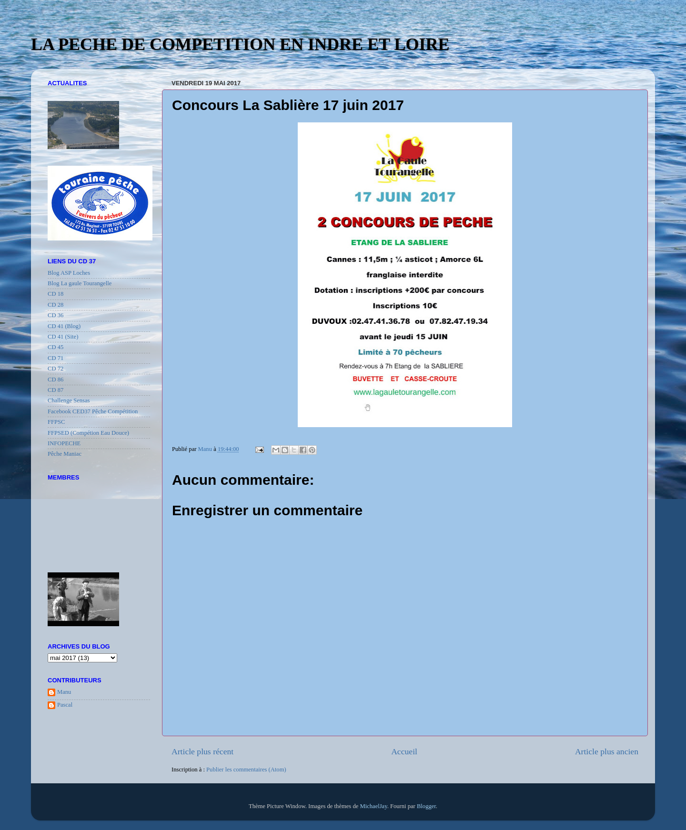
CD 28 (55, 304)
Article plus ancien (606, 751)
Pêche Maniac (64, 453)
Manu (64, 692)
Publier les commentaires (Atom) (246, 769)
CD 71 (55, 358)
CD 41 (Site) (63, 336)
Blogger (426, 806)
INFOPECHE (64, 443)
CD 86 (55, 379)
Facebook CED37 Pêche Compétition (93, 411)
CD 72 (55, 368)
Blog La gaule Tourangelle (79, 283)
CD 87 (55, 390)
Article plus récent (202, 751)
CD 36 (55, 315)
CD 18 (55, 293)
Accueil (404, 751)
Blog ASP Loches (69, 273)
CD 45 (55, 347)
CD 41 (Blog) (64, 326)
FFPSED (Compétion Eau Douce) (88, 433)
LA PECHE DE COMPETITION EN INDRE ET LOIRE (240, 44)
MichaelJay (373, 806)
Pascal (64, 704)
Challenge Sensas (69, 400)
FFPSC (56, 422)
